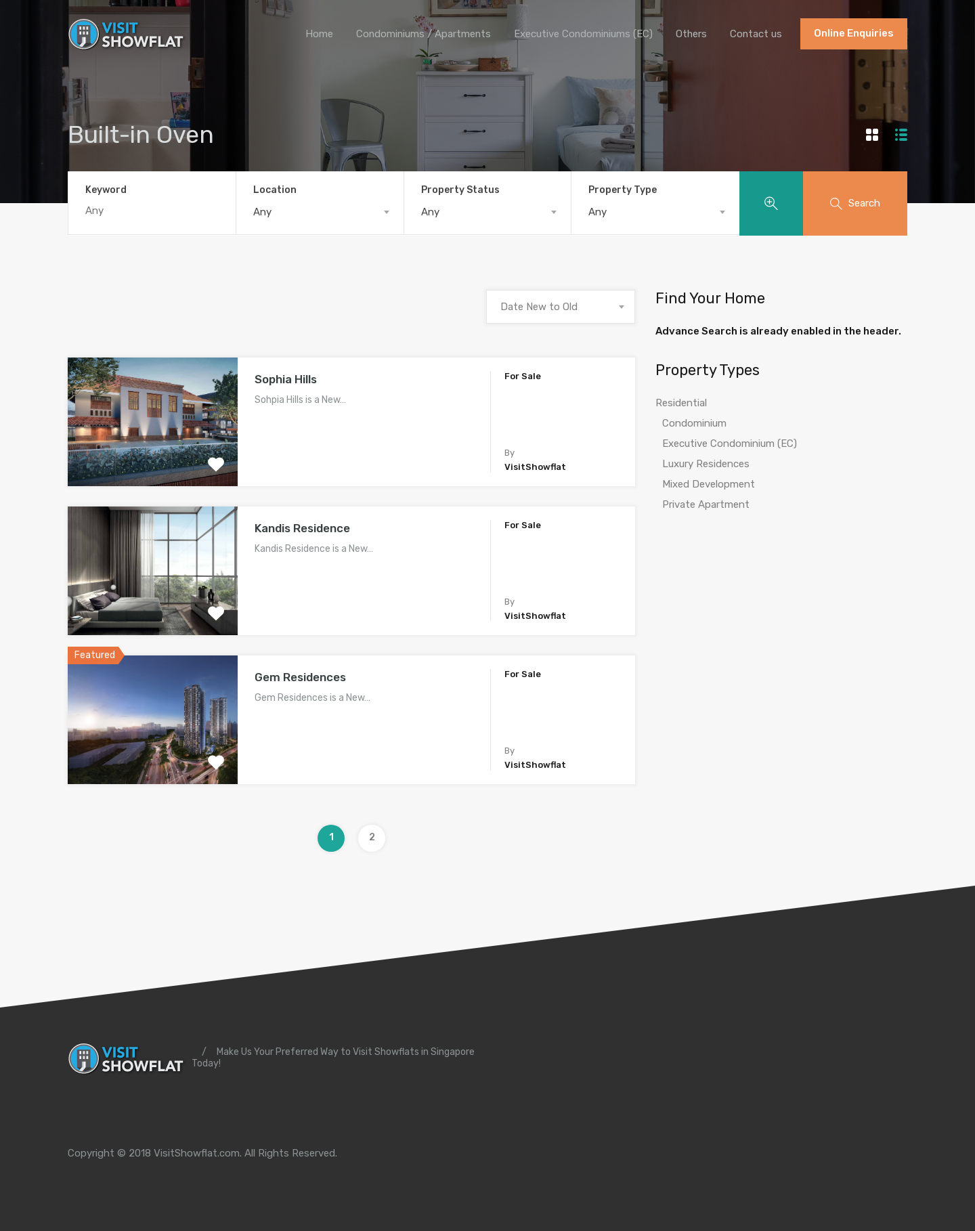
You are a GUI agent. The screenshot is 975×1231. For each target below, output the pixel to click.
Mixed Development (708, 485)
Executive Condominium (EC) (729, 444)
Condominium (694, 424)
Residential (681, 403)
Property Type (622, 190)
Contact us (755, 34)
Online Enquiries (854, 34)
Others (690, 34)
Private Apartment (706, 505)
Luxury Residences (706, 464)
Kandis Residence (302, 528)
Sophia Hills (286, 379)
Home (314, 34)
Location (275, 190)
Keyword (106, 190)
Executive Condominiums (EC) (581, 34)
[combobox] (320, 211)
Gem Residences (300, 677)
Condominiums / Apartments (419, 34)
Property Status (460, 190)
